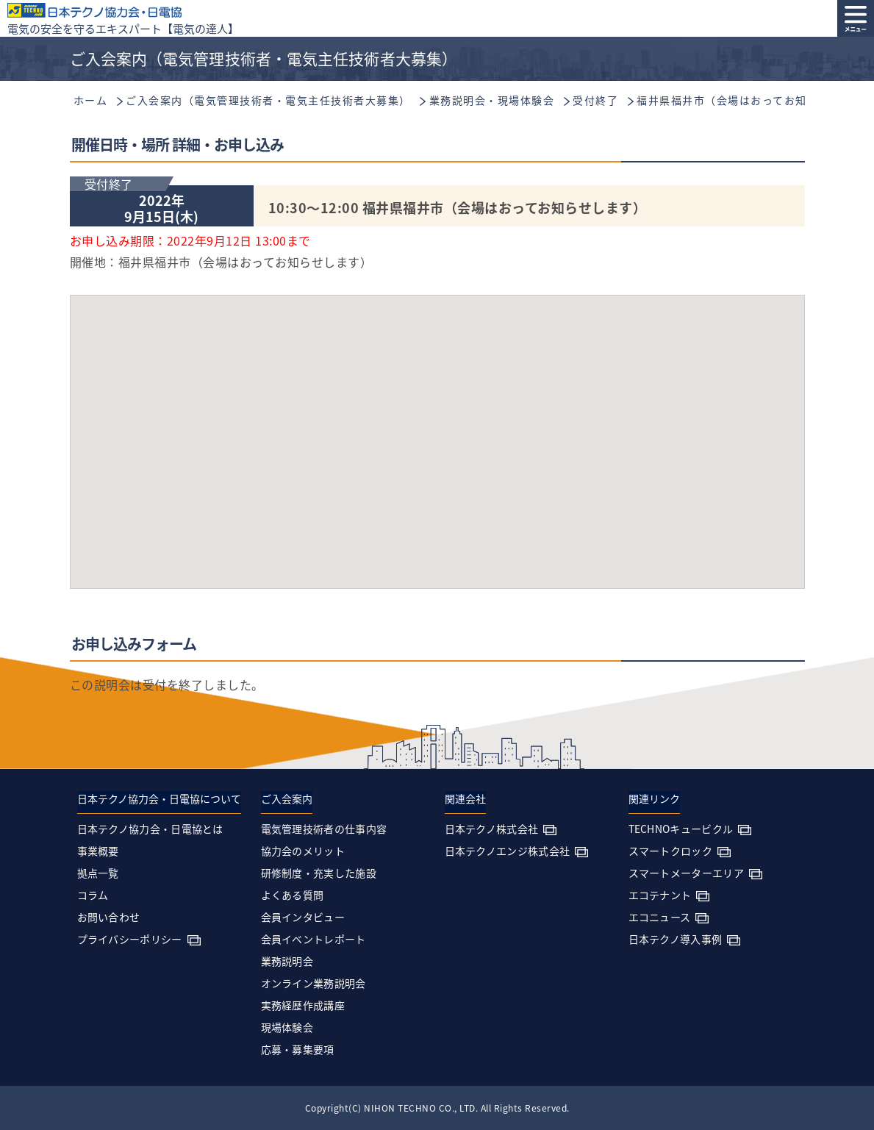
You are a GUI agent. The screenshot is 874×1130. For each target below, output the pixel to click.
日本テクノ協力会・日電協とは (150, 828)
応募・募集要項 (297, 1049)
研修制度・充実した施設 (318, 872)
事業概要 (98, 850)
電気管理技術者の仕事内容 (324, 828)
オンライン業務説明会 (313, 983)
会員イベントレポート (313, 938)
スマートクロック (670, 850)
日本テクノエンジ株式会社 (507, 850)
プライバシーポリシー (129, 938)
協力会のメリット (303, 850)
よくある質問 (292, 894)
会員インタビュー (303, 916)
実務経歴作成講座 (303, 1005)
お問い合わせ (108, 916)
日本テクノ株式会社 (492, 828)
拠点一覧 (98, 872)
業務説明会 (287, 961)
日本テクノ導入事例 (675, 938)
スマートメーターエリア (686, 872)
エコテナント (660, 894)
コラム (93, 894)
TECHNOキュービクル (681, 828)
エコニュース (659, 916)
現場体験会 (287, 1027)
